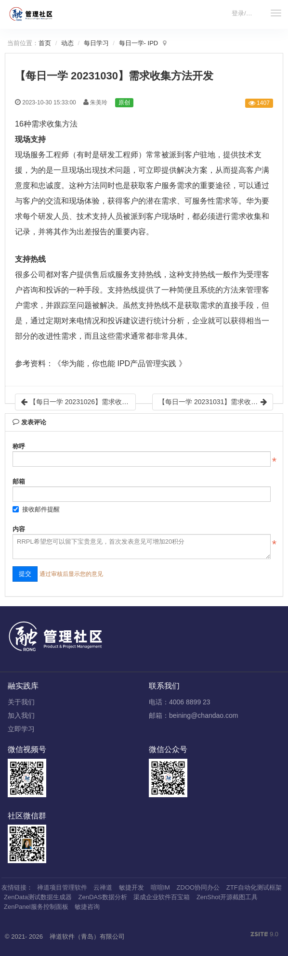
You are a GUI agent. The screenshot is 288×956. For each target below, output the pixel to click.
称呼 (19, 446)
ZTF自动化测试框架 (254, 887)
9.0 (264, 935)
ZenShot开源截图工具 (227, 897)
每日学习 (96, 43)
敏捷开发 (131, 887)
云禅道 (102, 887)
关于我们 (21, 702)
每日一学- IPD (138, 43)
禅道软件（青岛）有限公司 (87, 936)
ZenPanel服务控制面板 (36, 906)
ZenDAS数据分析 (103, 897)
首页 (45, 43)
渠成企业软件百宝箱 (161, 897)
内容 (19, 529)
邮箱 (19, 481)
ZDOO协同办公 (198, 887)
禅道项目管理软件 (62, 887)
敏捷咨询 (87, 906)
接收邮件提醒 (36, 509)
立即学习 (21, 729)
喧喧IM (160, 887)
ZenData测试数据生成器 (38, 897)
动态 (67, 43)
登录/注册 (245, 13)
